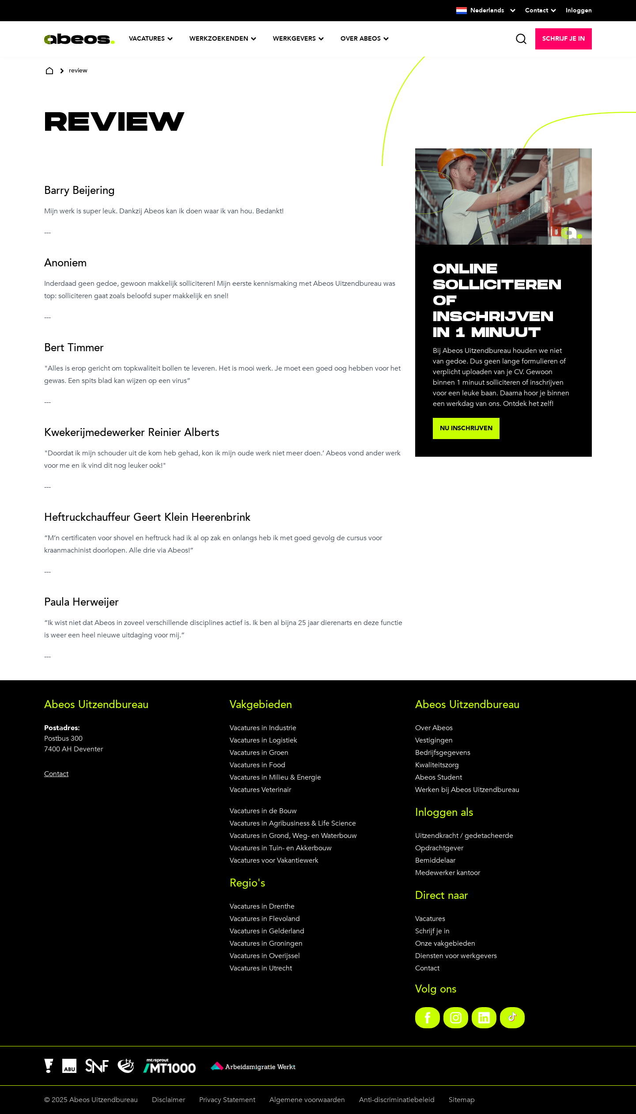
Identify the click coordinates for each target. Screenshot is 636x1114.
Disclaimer (168, 1100)
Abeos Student (438, 777)
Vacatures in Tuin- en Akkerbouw (281, 848)
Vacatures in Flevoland (265, 919)
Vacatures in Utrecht (261, 968)
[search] (521, 38)
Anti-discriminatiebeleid (397, 1100)
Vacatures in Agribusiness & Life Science (293, 823)
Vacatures (430, 919)
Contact (427, 968)
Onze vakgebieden (445, 943)
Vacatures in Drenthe (262, 906)
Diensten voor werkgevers (456, 956)
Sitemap (462, 1100)
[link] (427, 1017)
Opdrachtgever (439, 848)
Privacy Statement (227, 1100)
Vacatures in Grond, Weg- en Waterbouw (293, 836)
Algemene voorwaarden (307, 1100)
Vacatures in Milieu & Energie (275, 777)
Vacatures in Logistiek (263, 740)
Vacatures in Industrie (263, 728)
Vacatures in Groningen (266, 943)
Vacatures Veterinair (260, 790)
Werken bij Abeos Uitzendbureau (467, 790)
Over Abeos (434, 728)
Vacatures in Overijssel (265, 956)
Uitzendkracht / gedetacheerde (464, 836)
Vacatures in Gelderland (267, 931)
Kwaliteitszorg (437, 765)
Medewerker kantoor (447, 873)
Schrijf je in (432, 931)
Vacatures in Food (257, 765)
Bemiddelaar (435, 860)
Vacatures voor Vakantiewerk (274, 860)
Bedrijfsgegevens (442, 753)
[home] (49, 70)
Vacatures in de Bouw (263, 811)
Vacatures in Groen (259, 753)
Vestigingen (434, 740)
